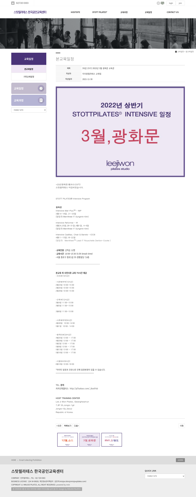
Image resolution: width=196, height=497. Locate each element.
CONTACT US (172, 12)
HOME (13, 460)
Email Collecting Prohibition (30, 460)
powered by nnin (63, 484)
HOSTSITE (75, 12)
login (171, 3)
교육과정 (123, 12)
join (180, 3)
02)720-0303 (22, 3)
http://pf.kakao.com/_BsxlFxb (84, 388)
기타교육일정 (28, 76)
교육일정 (148, 12)
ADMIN (180, 460)
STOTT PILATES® (99, 12)
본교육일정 (28, 68)
